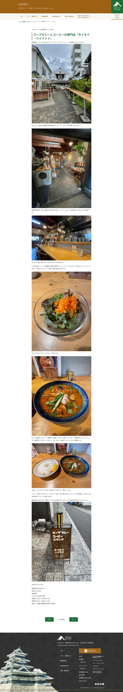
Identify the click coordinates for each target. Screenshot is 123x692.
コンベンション (83, 665)
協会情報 (81, 659)
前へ (50, 619)
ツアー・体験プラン (32, 16)
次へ (73, 619)
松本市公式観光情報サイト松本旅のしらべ (98, 657)
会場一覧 (83, 668)
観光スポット (45, 29)
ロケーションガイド (97, 660)
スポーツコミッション (97, 663)
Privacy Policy (83, 681)
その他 (51, 29)
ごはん (40, 29)
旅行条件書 (81, 675)
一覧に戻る (61, 619)
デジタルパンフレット (97, 668)
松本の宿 (94, 666)
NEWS (80, 656)
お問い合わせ (92, 651)
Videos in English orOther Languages (83, 16)
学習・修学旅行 (69, 16)
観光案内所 (45, 16)
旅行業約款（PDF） (84, 672)
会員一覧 (83, 662)
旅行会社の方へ (56, 16)
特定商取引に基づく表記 (85, 678)
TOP (21, 16)
